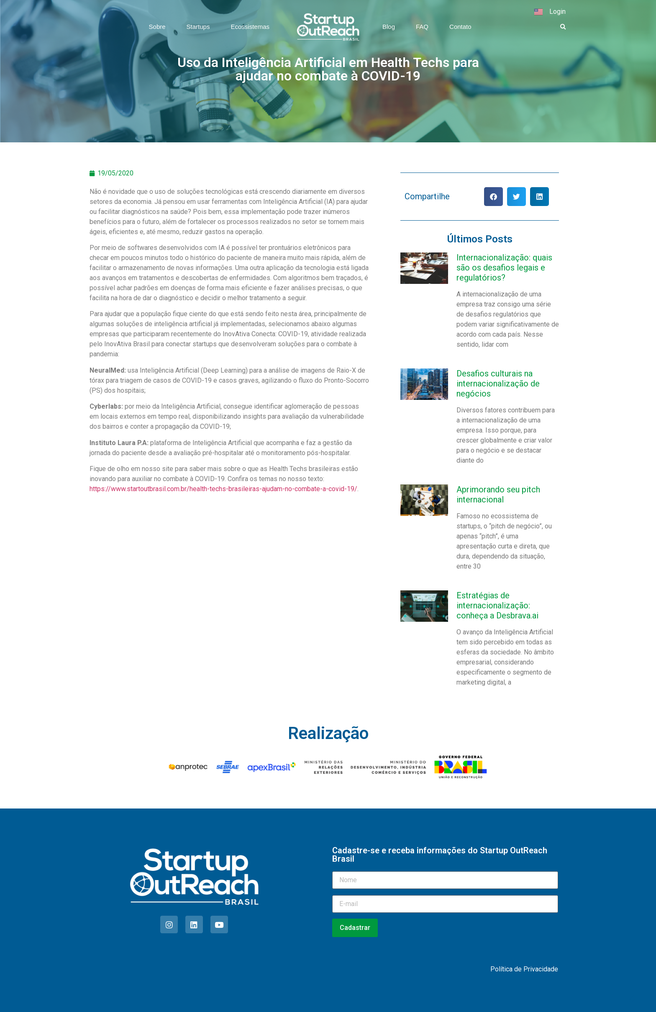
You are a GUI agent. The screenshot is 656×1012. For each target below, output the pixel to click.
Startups (198, 26)
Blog (388, 26)
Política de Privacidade (524, 969)
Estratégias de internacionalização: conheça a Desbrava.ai (497, 605)
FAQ (422, 26)
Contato (460, 26)
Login (557, 11)
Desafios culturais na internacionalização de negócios (498, 383)
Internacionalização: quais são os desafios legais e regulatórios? (504, 267)
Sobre (157, 26)
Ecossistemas (250, 26)
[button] (563, 27)
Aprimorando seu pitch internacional (498, 494)
